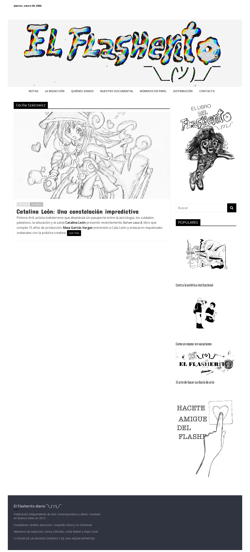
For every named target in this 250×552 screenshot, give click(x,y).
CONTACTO (207, 91)
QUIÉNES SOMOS (82, 91)
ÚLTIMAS (36, 204)
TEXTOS (23, 204)
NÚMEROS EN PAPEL (153, 91)
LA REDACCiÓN (54, 91)
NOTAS (33, 91)
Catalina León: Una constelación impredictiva (78, 211)
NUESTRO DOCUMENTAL (116, 91)
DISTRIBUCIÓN (183, 91)
